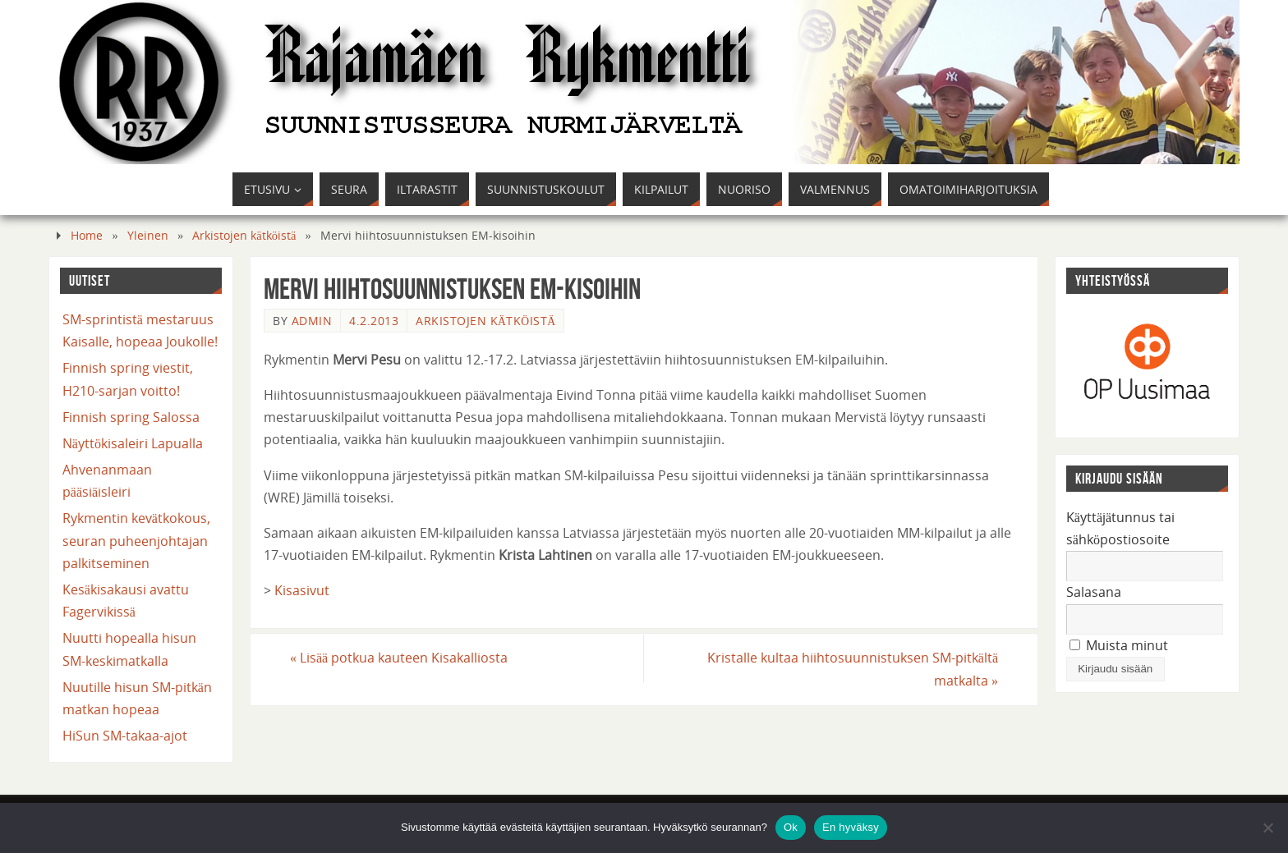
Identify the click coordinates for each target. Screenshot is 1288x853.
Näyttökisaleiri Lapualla (132, 443)
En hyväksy (850, 827)
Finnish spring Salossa (131, 417)
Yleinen (147, 235)
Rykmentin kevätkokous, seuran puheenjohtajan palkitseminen (136, 540)
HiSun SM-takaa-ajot (124, 736)
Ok (791, 827)
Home (87, 235)
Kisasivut (301, 590)
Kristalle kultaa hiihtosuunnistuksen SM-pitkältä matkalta (852, 669)
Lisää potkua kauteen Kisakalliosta (399, 658)
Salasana (1093, 592)
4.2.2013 (373, 320)
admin (312, 320)
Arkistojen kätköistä (244, 235)
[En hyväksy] (1267, 827)
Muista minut (1119, 645)
